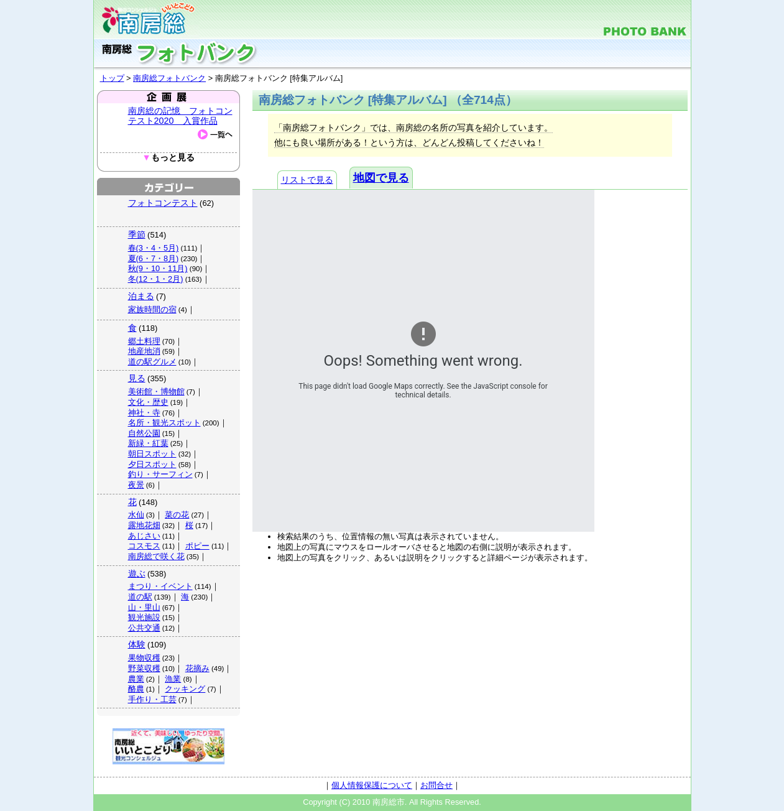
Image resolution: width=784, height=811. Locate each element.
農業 (136, 679)
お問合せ (436, 785)
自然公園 (144, 433)
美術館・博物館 (156, 391)
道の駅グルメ (152, 361)
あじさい (144, 535)
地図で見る (381, 178)
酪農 (136, 688)
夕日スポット (152, 464)
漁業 (173, 679)
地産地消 (144, 351)
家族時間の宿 (152, 309)
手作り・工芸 (152, 699)
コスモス (144, 545)
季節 (136, 234)
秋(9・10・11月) (158, 268)
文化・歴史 (148, 402)
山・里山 (144, 607)
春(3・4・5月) (153, 248)
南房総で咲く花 (156, 556)
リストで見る (307, 180)
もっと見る (168, 157)
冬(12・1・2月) (155, 279)
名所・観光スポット (164, 422)
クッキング (185, 688)
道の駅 (140, 596)
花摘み (197, 668)
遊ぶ (136, 573)
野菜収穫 (144, 668)
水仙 (136, 514)
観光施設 (144, 617)
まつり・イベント (160, 586)
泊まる (141, 296)
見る (136, 378)
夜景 (136, 484)
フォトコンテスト (163, 203)
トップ (112, 78)
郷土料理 (144, 341)
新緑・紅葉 (148, 443)
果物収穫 (144, 657)
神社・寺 (144, 412)
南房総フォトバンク (169, 78)
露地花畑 (144, 525)
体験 (136, 644)
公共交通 (144, 628)
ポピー (197, 545)
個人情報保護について (371, 785)
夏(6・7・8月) (153, 258)
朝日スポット (152, 453)
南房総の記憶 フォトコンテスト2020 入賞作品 (180, 116)
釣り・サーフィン (160, 474)
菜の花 (177, 514)
